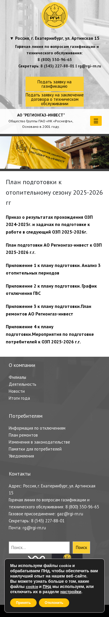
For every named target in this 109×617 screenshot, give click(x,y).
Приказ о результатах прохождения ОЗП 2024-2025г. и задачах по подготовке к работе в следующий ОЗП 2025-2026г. (49, 224)
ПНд (47, 586)
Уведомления (21, 456)
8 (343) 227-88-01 (57, 66)
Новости (17, 391)
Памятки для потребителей (35, 449)
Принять (23, 602)
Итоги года (19, 398)
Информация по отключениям (37, 428)
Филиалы (17, 377)
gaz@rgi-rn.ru (70, 513)
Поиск (81, 547)
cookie (32, 586)
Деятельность (22, 384)
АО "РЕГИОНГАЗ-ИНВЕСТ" (41, 115)
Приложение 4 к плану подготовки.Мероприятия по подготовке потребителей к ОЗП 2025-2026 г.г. (50, 334)
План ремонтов (23, 435)
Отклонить (54, 602)
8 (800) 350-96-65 (54, 59)
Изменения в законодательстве (39, 442)
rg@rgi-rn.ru (89, 66)
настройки (70, 592)
